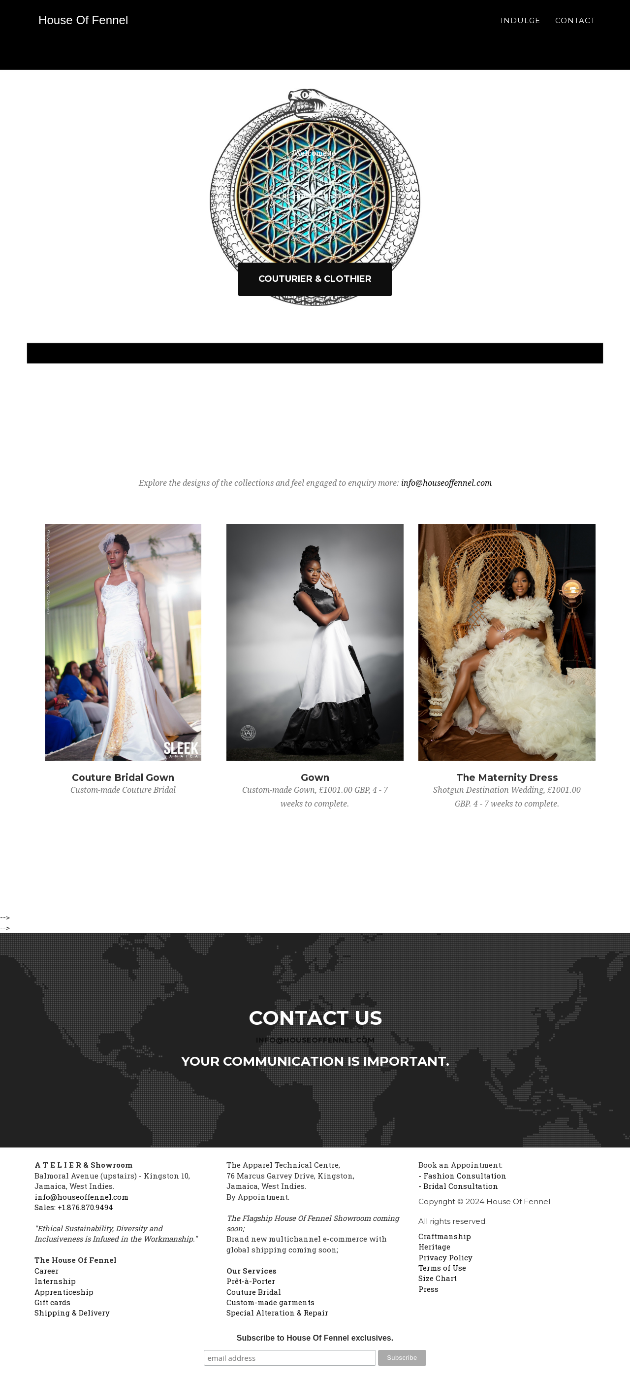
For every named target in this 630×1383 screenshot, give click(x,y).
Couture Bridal (253, 1292)
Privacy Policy (445, 1257)
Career (46, 1271)
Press (428, 1289)
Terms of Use (442, 1268)
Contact (575, 27)
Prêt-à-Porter (250, 1281)
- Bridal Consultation (458, 1186)
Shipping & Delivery (72, 1312)
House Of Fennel (90, 27)
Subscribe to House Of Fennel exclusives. (315, 1338)
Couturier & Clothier (315, 278)
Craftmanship (444, 1236)
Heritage (434, 1246)
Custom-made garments (270, 1302)
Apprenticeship (64, 1292)
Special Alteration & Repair (277, 1312)
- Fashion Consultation (462, 1176)
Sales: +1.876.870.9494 (73, 1207)
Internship (55, 1281)
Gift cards (52, 1302)
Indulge (520, 27)
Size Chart (437, 1278)
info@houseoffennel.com (446, 483)
